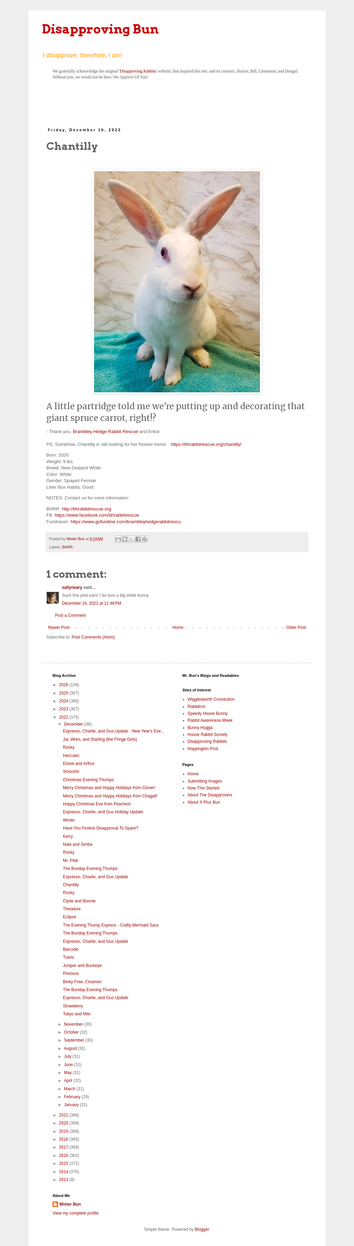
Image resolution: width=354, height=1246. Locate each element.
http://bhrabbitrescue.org (86, 508)
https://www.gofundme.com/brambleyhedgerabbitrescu (125, 521)
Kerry (68, 836)
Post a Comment (70, 615)
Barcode (70, 949)
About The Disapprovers (210, 795)
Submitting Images (205, 781)
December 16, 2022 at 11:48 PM (91, 603)
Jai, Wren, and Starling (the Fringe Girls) (100, 739)
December (74, 724)
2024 (64, 701)
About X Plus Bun (204, 802)
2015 (64, 1163)
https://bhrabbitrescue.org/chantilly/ (206, 444)
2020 (64, 1123)
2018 (64, 1139)
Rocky (68, 747)
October (72, 1032)
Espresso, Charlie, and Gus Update (95, 876)
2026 (64, 684)
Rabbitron (197, 706)
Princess (71, 973)
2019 (64, 1131)
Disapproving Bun (100, 29)
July (68, 1056)
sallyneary (72, 587)
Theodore (72, 909)
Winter (69, 820)
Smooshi (71, 771)
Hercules (71, 755)
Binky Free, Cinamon (82, 981)
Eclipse (69, 916)
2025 (64, 693)
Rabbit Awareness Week (210, 720)
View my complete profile (76, 1213)
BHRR (67, 547)
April (68, 1080)
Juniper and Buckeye (82, 965)
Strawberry (73, 1006)
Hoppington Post (203, 748)
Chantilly (71, 884)
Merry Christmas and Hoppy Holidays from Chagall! (110, 796)
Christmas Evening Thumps (88, 779)
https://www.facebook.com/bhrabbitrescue (97, 515)
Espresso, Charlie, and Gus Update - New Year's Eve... (113, 731)
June (69, 1064)
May (68, 1072)
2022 (64, 717)
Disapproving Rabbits (138, 71)
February (73, 1096)
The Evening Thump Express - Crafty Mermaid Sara (110, 925)
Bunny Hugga (200, 727)
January (72, 1104)
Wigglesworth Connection (211, 699)
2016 (64, 1155)
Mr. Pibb (70, 860)
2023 (64, 709)
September (74, 1040)
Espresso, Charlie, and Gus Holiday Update (103, 811)
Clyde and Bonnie (79, 901)
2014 (64, 1171)
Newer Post (58, 627)
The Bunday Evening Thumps (90, 868)
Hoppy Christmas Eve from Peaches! (97, 804)
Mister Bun (70, 1204)
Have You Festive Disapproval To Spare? (100, 828)
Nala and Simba (77, 844)
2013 (64, 1179)
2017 (64, 1147)
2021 (64, 1115)
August (71, 1048)
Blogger (202, 1229)
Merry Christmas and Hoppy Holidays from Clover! (109, 787)
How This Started (204, 788)
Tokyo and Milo (77, 1014)
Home (178, 627)
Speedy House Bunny (208, 713)
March (70, 1088)
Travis (68, 957)
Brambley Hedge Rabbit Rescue (105, 431)
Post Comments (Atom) (93, 637)
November (74, 1024)
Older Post (296, 627)
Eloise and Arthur (78, 763)
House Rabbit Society (207, 734)
